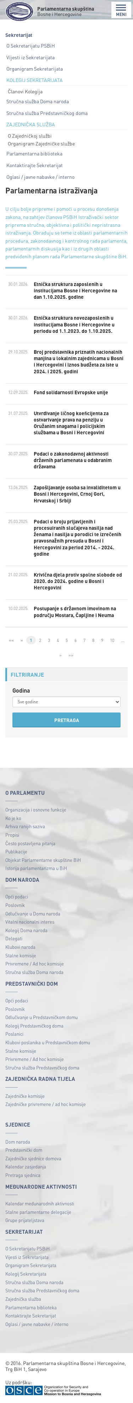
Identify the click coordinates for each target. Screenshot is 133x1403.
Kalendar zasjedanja (25, 1166)
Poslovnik (15, 905)
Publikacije (16, 851)
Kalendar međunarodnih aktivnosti (39, 1203)
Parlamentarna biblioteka (34, 153)
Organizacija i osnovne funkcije (35, 810)
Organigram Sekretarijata (34, 68)
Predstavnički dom (23, 1150)
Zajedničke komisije (25, 1096)
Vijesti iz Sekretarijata (30, 57)
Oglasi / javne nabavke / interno (40, 177)
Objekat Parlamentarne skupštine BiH (43, 860)
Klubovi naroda (20, 947)
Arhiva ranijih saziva (25, 826)
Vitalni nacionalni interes (29, 922)
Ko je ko (13, 818)
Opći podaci (16, 896)
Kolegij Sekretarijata (25, 1274)
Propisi (12, 835)
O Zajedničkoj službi (30, 135)
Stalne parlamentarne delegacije (38, 1212)
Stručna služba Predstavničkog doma (47, 113)
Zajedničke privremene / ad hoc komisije (45, 1104)
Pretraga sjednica (22, 1175)
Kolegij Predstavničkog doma (34, 1026)
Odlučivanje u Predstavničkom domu (41, 1017)
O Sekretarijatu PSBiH (30, 45)
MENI (121, 10)
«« (11, 640)
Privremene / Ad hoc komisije (34, 964)
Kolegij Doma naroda (26, 930)
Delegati (13, 938)
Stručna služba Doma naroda (37, 101)
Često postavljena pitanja (30, 843)
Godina (21, 690)
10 (112, 640)
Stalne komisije (20, 955)
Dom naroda (17, 1142)
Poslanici (14, 1034)
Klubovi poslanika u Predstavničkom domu (47, 1042)
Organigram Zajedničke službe (41, 143)
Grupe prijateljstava (24, 1220)
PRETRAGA (66, 720)
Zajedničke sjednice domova (33, 1158)
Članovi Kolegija (25, 91)
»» (70, 655)
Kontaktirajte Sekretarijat (34, 165)
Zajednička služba (23, 1299)
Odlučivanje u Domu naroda (32, 913)
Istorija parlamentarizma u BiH (36, 868)
